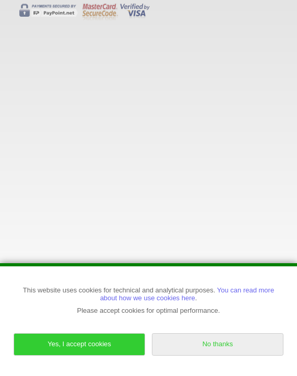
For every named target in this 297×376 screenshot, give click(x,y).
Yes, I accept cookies (79, 344)
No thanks (218, 344)
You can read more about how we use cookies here (187, 293)
